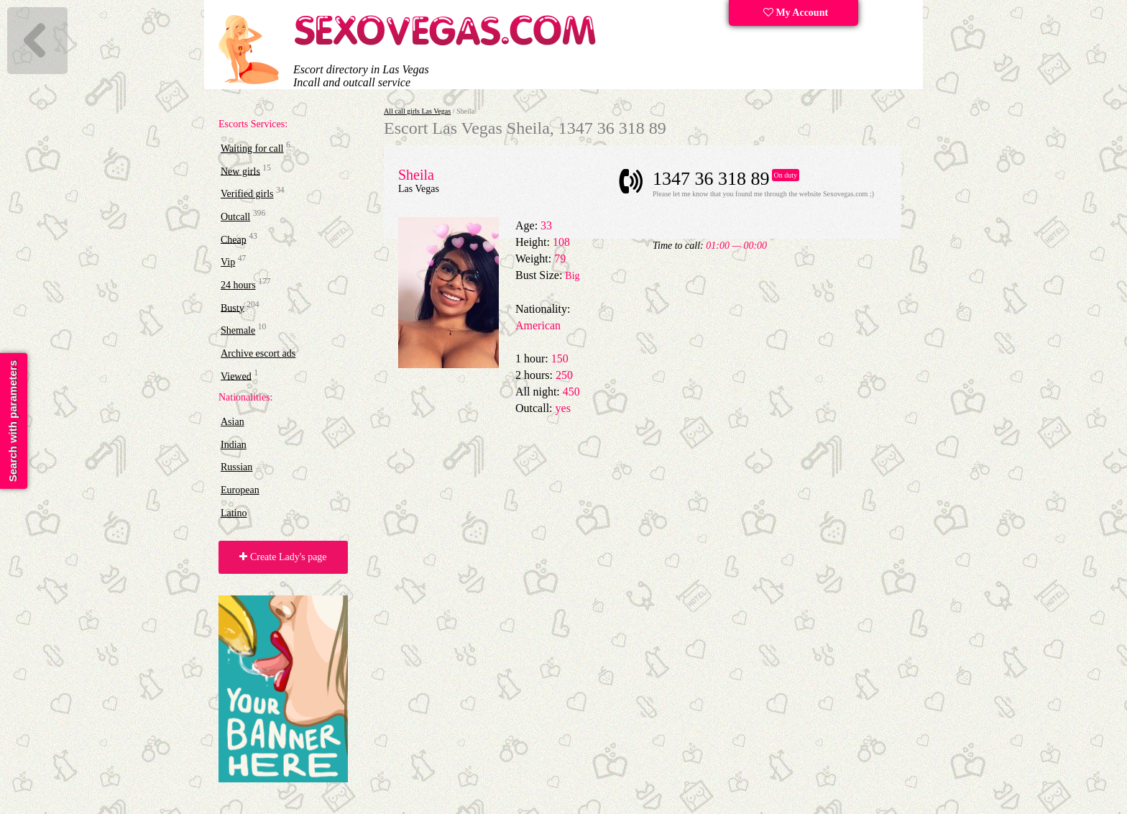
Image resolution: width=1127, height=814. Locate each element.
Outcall (235, 216)
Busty (232, 307)
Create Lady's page (282, 557)
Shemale (238, 330)
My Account (795, 12)
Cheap (234, 239)
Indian (234, 444)
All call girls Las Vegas (417, 111)
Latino (234, 513)
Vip (228, 262)
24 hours (238, 285)
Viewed (236, 375)
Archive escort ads (258, 353)
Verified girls (247, 193)
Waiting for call (252, 148)
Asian (232, 421)
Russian (236, 467)
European (240, 490)
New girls (240, 170)
